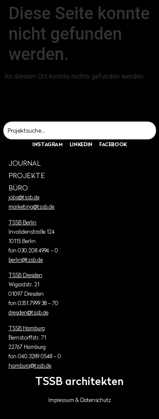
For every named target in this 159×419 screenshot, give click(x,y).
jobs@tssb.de (23, 197)
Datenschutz (95, 400)
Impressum (61, 400)
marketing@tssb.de (31, 207)
